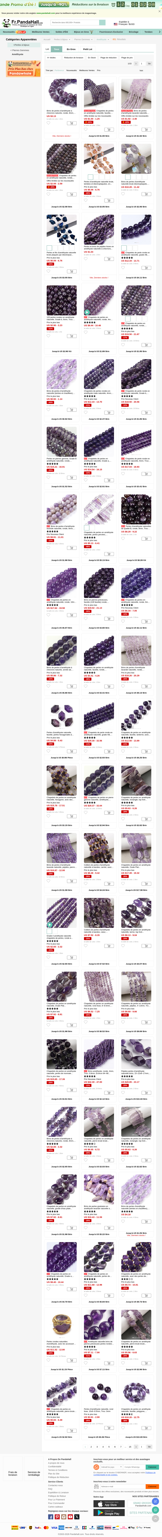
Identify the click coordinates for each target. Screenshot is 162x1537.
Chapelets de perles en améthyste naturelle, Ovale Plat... (136, 866)
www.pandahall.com (45, 13)
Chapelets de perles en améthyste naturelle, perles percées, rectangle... (98, 534)
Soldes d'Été (62, 32)
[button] (159, 32)
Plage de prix (127, 58)
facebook (50, 1516)
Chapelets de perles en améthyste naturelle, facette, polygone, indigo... (136, 1411)
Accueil (47, 39)
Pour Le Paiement (56, 1499)
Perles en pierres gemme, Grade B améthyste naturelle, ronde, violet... (62, 460)
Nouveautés (14, 32)
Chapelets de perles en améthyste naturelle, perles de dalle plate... (97, 1276)
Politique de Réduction (58, 1477)
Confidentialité (54, 1466)
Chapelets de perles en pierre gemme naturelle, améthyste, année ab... (98, 799)
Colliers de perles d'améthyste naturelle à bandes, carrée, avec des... (98, 867)
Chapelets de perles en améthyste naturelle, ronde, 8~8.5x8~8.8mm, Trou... (61, 177)
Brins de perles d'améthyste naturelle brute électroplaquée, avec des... (134, 184)
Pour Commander (56, 1503)
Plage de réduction (108, 58)
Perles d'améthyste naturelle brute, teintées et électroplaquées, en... (99, 183)
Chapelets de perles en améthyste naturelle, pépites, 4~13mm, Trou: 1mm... (136, 1005)
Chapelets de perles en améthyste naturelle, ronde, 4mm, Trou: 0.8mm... (98, 319)
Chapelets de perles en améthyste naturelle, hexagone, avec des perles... (61, 799)
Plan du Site (53, 1473)
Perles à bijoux (61, 39)
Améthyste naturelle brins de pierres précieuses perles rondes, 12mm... (98, 1343)
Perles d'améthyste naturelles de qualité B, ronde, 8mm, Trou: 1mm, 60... (136, 528)
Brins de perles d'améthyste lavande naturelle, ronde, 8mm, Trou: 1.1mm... (61, 528)
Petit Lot (87, 49)
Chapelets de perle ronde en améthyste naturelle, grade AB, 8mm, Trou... (135, 254)
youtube (70, 1516)
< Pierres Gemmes (19, 50)
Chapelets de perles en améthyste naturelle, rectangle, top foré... (136, 798)
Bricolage (134, 32)
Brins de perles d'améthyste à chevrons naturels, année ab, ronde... (59, 669)
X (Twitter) (76, 1516)
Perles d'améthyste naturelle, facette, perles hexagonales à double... (59, 734)
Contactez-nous (55, 1485)
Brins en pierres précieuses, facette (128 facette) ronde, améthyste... (96, 602)
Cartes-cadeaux (55, 1507)
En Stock (92, 58)
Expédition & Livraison (58, 1492)
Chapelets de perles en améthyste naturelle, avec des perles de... (136, 1275)
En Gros (71, 49)
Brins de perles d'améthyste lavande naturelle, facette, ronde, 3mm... (134, 113)
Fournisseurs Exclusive (111, 32)
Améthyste (101, 39)
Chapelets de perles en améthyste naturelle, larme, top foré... (136, 931)
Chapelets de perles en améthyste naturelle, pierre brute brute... (98, 1140)
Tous (56, 49)
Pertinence (60, 70)
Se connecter (140, 24)
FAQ (50, 1489)
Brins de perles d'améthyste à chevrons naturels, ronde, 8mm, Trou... (60, 113)
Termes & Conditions (57, 1470)
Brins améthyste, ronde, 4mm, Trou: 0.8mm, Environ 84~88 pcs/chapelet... (99, 1073)
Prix (100, 70)
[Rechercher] (87, 22)
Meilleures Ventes (40, 32)
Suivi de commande (155, 1501)
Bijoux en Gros (83, 32)
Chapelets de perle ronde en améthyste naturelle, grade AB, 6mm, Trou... (98, 734)
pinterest (57, 1516)
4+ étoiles (53, 57)
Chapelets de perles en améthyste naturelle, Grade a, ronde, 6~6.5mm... (59, 1276)
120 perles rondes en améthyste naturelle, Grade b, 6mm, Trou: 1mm (60, 319)
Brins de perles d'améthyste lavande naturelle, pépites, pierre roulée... (61, 867)
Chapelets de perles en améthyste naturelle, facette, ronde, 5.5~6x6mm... (98, 669)
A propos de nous (56, 1463)
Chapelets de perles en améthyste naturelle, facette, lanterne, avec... (136, 733)
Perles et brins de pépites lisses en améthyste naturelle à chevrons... (99, 247)
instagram (63, 1516)
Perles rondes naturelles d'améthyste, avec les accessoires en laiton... (61, 1343)
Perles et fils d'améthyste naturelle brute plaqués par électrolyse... (61, 253)
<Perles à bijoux (21, 45)
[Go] (142, 63)
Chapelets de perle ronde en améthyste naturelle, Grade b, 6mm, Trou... (135, 393)
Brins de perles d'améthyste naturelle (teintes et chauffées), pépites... (60, 393)
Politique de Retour (57, 1496)
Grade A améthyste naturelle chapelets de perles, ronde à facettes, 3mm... (59, 938)
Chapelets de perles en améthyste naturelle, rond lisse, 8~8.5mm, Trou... (98, 1005)
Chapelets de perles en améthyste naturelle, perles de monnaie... (61, 1072)
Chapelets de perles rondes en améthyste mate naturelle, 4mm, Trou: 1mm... (98, 393)
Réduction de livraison (73, 58)
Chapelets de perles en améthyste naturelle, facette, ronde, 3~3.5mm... (99, 113)
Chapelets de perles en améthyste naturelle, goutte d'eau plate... (61, 1207)
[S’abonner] (123, 1486)
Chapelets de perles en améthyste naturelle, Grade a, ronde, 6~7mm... (96, 460)
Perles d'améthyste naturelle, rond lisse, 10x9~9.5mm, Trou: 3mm (98, 1410)
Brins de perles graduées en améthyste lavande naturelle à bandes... (97, 1208)
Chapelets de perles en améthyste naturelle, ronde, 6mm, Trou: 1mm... (135, 602)
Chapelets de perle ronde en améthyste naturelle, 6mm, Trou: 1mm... (135, 460)
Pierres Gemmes (82, 39)
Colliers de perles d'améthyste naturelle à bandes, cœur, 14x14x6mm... (97, 932)
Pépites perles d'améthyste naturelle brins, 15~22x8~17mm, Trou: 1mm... (135, 1073)
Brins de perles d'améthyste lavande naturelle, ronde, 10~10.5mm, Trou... (133, 669)
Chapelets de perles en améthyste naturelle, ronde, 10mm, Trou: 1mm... (62, 602)
